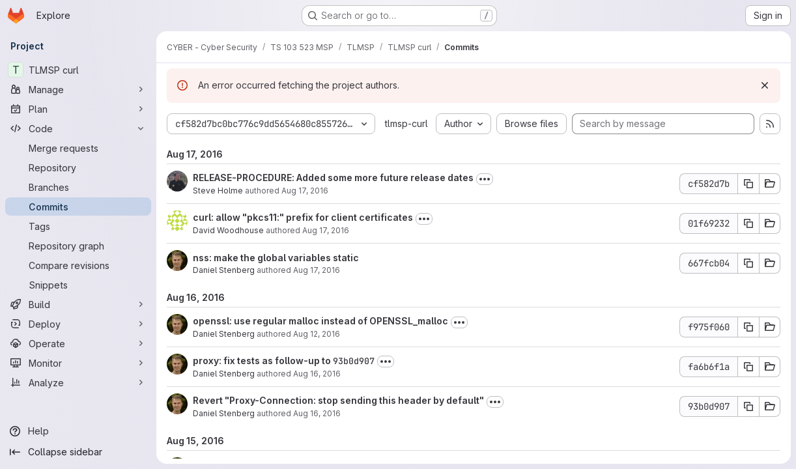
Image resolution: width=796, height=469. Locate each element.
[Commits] (78, 206)
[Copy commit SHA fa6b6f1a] (748, 366)
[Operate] (78, 343)
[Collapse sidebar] (78, 452)
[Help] (78, 431)
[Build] (78, 304)
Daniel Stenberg (224, 270)
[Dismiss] (765, 85)
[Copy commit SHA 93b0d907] (748, 406)
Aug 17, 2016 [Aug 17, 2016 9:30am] (325, 230)
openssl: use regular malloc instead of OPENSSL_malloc (320, 320)
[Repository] (78, 167)
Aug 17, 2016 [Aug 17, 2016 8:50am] (316, 270)
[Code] (78, 128)
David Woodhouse (228, 230)
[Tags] (78, 226)
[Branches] (78, 187)
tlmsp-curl (406, 123)
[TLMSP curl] (78, 70)
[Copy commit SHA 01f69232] (748, 223)
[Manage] (78, 89)
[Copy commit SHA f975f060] (748, 327)
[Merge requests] (78, 148)
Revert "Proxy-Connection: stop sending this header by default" (338, 400)
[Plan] (78, 109)
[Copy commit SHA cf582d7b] (748, 183)
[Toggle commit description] (484, 179)
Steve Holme (218, 190)
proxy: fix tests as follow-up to (263, 360)
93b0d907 (354, 361)
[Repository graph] (78, 245)
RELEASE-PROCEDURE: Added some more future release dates (333, 177)
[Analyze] (78, 382)
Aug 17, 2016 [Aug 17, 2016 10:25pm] (304, 190)
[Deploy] (78, 324)
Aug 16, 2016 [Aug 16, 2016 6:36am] (317, 413)
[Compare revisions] (78, 265)
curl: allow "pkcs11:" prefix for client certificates (303, 217)
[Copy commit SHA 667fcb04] (748, 263)
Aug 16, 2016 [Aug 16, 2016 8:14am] (317, 373)
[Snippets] (78, 285)
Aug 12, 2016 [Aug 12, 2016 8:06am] (316, 334)
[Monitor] (78, 363)
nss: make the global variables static (276, 257)
